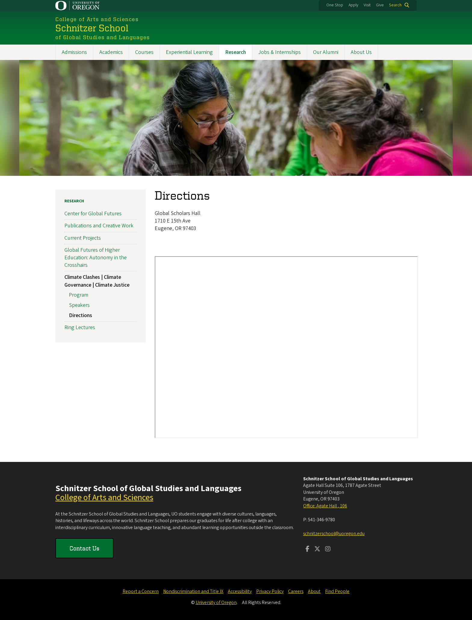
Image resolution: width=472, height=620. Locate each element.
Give (380, 5)
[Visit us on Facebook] (307, 549)
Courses (144, 52)
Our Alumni (325, 52)
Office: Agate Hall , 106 (325, 506)
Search (395, 5)
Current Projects (82, 238)
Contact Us (84, 548)
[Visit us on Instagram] (328, 549)
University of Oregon (216, 602)
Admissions (74, 52)
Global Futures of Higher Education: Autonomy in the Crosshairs (95, 257)
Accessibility (240, 591)
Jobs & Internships (279, 52)
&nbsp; (286, 347)
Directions (80, 315)
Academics (111, 52)
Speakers (79, 305)
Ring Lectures (79, 327)
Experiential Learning (189, 52)
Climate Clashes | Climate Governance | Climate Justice (96, 280)
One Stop (334, 5)
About (314, 591)
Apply (353, 5)
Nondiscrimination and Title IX (193, 591)
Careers (295, 591)
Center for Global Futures (93, 213)
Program (78, 295)
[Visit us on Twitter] (317, 549)
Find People (337, 591)
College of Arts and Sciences (104, 497)
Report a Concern (141, 591)
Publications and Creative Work (98, 226)
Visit (367, 5)
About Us (361, 52)
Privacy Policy (270, 591)
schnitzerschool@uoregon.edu (334, 533)
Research (235, 52)
